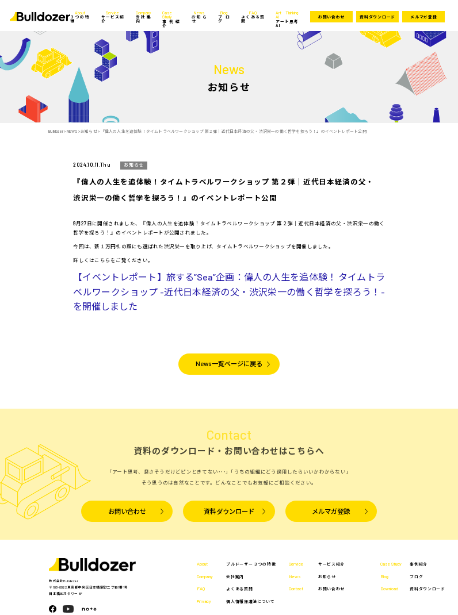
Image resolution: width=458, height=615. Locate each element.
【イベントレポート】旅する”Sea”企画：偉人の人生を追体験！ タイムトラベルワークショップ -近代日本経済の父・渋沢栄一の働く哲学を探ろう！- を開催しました (228, 291)
